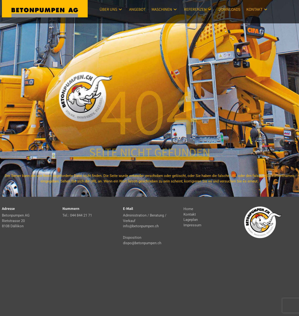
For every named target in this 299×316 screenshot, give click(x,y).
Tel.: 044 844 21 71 (77, 215)
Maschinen (165, 9)
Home (188, 209)
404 (149, 109)
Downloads (229, 9)
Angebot (137, 9)
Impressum (192, 225)
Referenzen (198, 9)
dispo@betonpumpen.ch (142, 243)
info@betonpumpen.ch (141, 226)
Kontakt (257, 9)
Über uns (111, 9)
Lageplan (190, 220)
